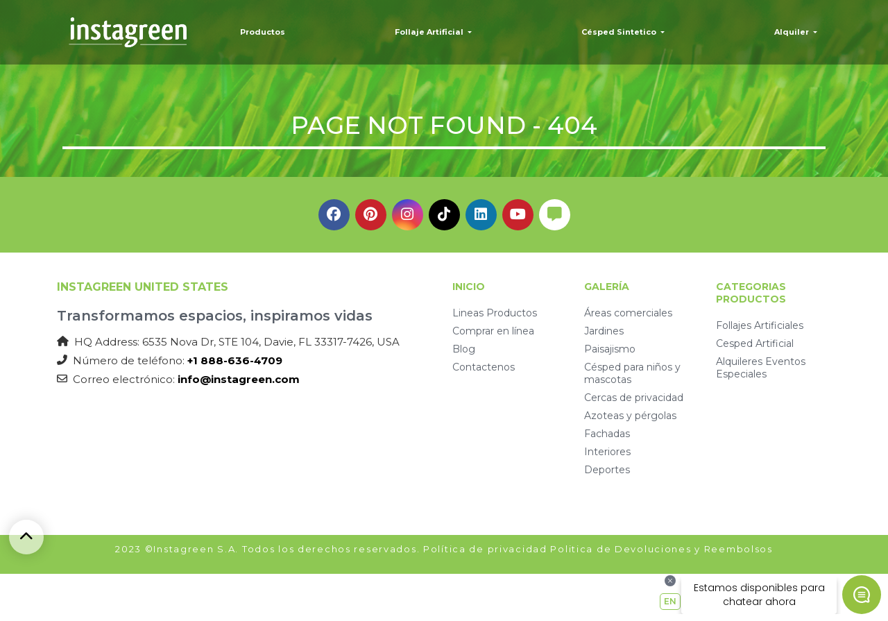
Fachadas (607, 433)
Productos (262, 32)
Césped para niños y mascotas (632, 373)
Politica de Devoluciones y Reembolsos (661, 548)
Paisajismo (609, 349)
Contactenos (483, 367)
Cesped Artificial (755, 343)
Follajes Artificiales (759, 325)
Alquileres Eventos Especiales (760, 367)
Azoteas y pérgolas (630, 415)
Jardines (604, 331)
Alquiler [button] (792, 32)
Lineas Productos (494, 313)
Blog (463, 349)
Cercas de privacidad (633, 397)
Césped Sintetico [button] (619, 32)
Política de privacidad (485, 548)
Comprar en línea (493, 331)
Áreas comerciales (628, 313)
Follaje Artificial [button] (430, 32)
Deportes (607, 469)
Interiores (607, 451)
